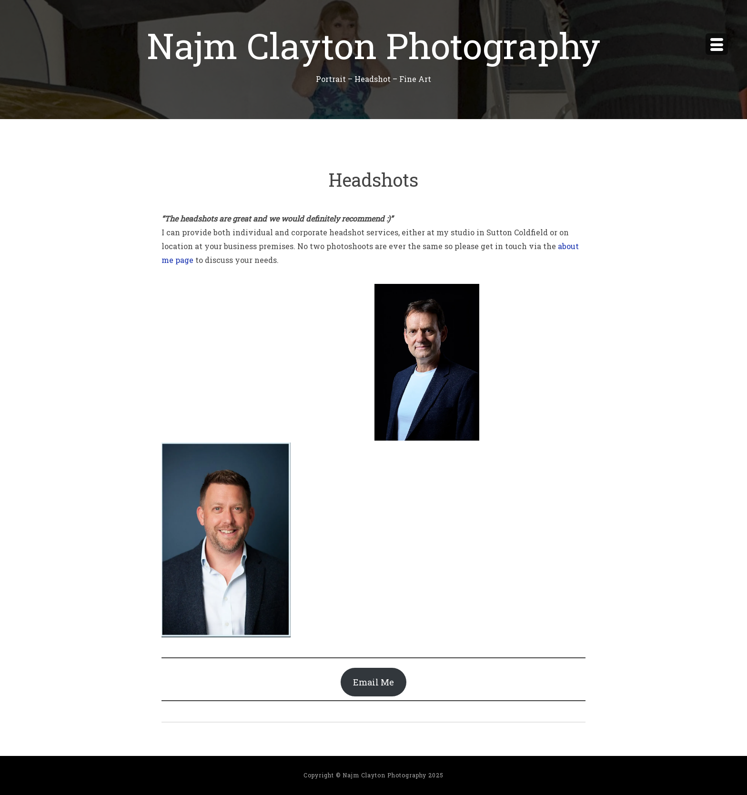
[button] (426, 362)
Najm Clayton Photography (373, 45)
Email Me (373, 682)
